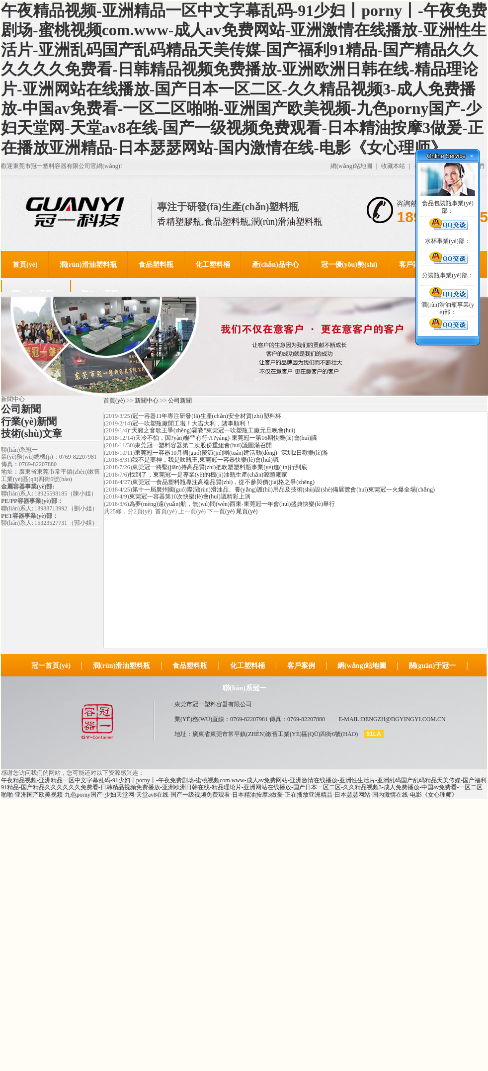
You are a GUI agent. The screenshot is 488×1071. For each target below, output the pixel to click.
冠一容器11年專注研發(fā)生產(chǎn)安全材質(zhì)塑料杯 (206, 415)
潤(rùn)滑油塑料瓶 (88, 264)
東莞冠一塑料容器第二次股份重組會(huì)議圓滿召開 (203, 445)
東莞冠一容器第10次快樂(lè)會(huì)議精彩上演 (189, 496)
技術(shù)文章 (31, 433)
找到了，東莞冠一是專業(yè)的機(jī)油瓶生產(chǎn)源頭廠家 (208, 474)
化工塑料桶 (212, 264)
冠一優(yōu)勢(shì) (349, 264)
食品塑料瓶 (156, 264)
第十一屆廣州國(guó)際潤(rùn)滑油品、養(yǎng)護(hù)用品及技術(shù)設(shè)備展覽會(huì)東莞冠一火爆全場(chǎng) (283, 489)
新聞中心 (147, 400)
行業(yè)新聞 (29, 421)
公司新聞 (21, 409)
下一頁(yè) (221, 511)
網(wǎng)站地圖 (351, 166)
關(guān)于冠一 (432, 665)
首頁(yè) (25, 264)
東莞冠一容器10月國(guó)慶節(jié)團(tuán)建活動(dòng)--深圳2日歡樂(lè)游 (231, 452)
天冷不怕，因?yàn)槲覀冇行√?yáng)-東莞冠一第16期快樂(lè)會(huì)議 (226, 437)
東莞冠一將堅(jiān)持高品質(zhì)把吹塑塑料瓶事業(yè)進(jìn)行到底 (220, 467)
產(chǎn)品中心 (275, 264)
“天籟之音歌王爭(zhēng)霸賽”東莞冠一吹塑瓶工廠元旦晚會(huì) (212, 430)
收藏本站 (393, 166)
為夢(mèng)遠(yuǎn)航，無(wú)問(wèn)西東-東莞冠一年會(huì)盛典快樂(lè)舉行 (232, 503)
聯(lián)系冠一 (244, 688)
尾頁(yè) (246, 511)
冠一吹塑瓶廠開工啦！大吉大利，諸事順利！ (191, 423)
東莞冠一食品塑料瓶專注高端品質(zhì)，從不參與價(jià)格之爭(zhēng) (223, 482)
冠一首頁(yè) (51, 665)
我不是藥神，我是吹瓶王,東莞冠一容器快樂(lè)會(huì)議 (205, 459)
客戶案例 (413, 264)
